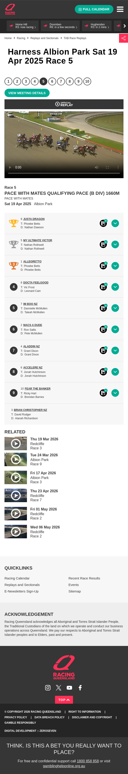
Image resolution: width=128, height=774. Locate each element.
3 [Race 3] (26, 81)
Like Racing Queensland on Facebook (80, 687)
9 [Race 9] (78, 81)
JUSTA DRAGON (34, 219)
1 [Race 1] (8, 81)
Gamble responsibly (20, 722)
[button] (23, 25)
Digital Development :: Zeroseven (30, 730)
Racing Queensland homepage (64, 667)
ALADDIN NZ (31, 346)
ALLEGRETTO (32, 261)
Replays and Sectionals (44, 38)
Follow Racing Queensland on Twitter (58, 687)
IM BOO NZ (30, 304)
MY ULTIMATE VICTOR (37, 240)
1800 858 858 (88, 761)
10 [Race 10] (87, 81)
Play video (12, 442)
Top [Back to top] (64, 700)
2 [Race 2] (17, 81)
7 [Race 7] (61, 81)
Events (73, 585)
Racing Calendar (17, 578)
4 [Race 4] (35, 81)
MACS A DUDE (32, 325)
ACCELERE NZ (32, 367)
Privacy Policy (15, 717)
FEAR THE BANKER (38, 388)
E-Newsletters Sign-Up (21, 591)
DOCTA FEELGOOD (36, 282)
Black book (103, 223)
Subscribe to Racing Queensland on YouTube (69, 687)
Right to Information (84, 711)
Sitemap (74, 591)
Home (10, 9)
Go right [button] (124, 26)
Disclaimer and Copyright (92, 717)
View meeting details (27, 93)
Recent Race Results (84, 578)
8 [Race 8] (70, 81)
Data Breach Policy (50, 717)
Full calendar (94, 9)
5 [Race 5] (43, 81)
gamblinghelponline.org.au (64, 766)
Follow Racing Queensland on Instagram (48, 687)
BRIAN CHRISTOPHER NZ (30, 410)
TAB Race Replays (75, 38)
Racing (21, 38)
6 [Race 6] (52, 81)
